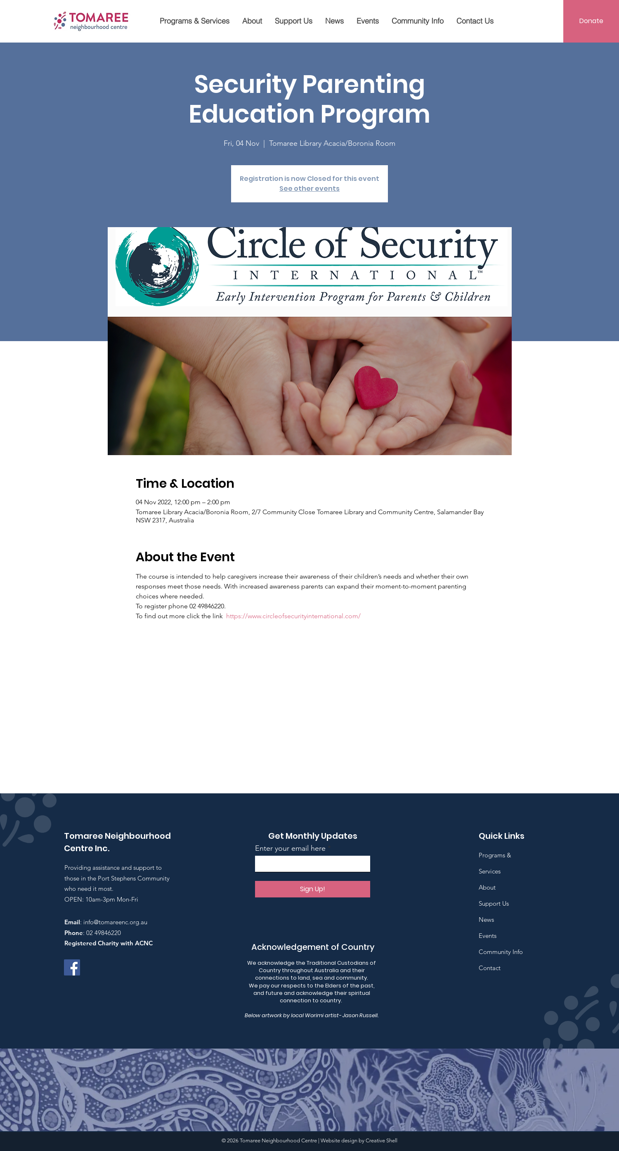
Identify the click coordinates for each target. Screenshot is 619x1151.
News (486, 919)
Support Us (494, 903)
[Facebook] (72, 967)
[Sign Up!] (312, 889)
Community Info (501, 952)
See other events (309, 188)
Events (487, 936)
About (487, 887)
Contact (490, 968)
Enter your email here (290, 848)
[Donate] (591, 21)
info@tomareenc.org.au (115, 922)
